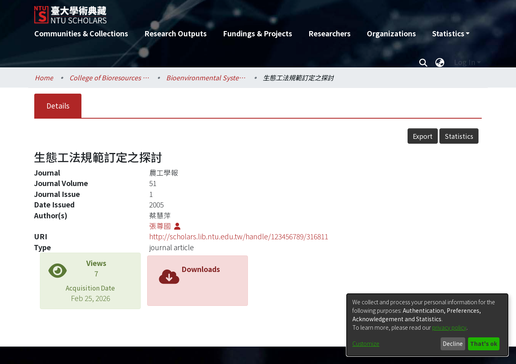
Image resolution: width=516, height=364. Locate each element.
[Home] (214, 11)
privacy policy (449, 327)
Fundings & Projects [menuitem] (257, 33)
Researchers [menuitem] (329, 33)
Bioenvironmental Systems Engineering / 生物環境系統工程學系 (206, 77)
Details (57, 105)
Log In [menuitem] (464, 62)
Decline (453, 343)
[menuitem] (450, 33)
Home (44, 77)
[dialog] (427, 325)
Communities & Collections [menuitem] (81, 33)
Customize (365, 343)
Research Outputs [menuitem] (175, 33)
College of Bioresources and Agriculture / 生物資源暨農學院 (109, 77)
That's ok (483, 343)
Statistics (459, 136)
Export (423, 136)
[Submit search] (423, 62)
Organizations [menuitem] (391, 33)
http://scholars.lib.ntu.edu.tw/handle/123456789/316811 (238, 236)
